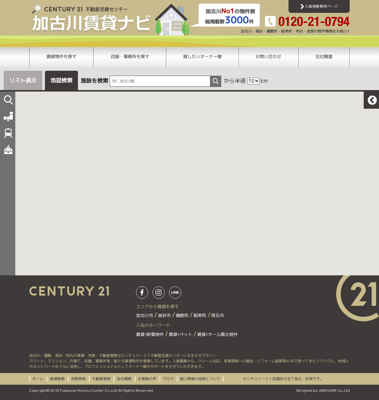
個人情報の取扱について (200, 378)
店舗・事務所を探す (130, 57)
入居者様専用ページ (319, 6)
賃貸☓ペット (181, 334)
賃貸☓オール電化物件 (217, 334)
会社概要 (324, 57)
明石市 (217, 315)
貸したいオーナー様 (202, 57)
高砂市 (165, 315)
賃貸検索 (57, 378)
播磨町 (183, 315)
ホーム (37, 378)
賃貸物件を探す (61, 57)
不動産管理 (101, 378)
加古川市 (145, 315)
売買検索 (78, 378)
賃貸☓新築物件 (150, 334)
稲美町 (200, 315)
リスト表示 (23, 80)
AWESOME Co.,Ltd (334, 390)
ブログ (168, 378)
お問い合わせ (268, 57)
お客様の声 (147, 378)
